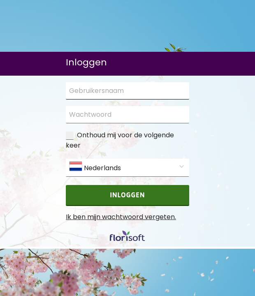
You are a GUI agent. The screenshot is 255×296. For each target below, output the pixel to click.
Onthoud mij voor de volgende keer (120, 140)
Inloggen (127, 195)
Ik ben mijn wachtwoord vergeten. (121, 217)
